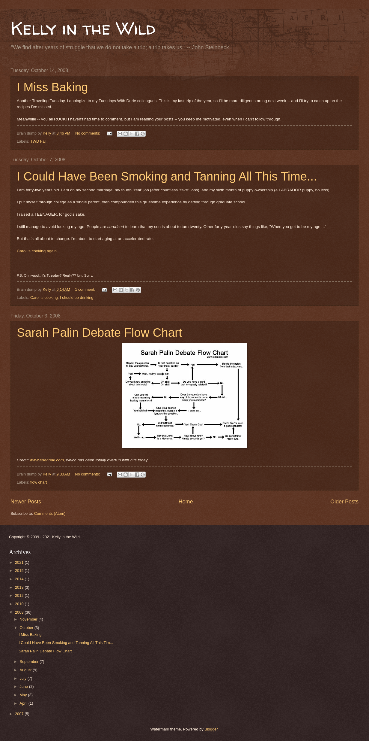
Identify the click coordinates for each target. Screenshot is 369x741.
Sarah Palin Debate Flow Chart (99, 332)
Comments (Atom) (49, 513)
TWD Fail (38, 141)
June (24, 686)
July (23, 678)
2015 (20, 570)
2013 (20, 587)
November (28, 619)
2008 (20, 612)
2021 (20, 562)
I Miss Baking (52, 87)
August (26, 670)
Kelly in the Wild (82, 28)
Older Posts (344, 502)
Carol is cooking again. (37, 251)
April (23, 703)
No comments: (88, 133)
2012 (20, 595)
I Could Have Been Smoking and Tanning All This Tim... (66, 642)
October (26, 627)
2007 (20, 714)
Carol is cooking (44, 297)
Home (185, 502)
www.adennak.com (47, 460)
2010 (20, 604)
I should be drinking (77, 297)
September (29, 661)
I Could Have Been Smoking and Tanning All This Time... (167, 176)
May (23, 695)
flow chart (38, 482)
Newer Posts (25, 502)
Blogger (211, 729)
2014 (20, 579)
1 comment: (85, 289)
